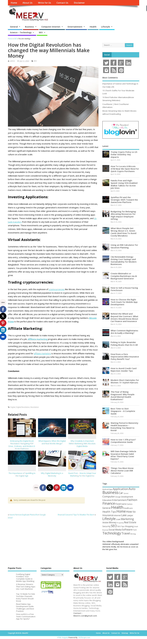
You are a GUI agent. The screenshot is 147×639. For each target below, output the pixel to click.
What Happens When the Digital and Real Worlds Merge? (52, 442)
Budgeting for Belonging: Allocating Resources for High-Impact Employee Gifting (123, 215)
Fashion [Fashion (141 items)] (132, 500)
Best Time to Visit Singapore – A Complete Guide (123, 411)
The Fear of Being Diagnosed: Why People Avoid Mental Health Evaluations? (122, 395)
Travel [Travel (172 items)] (125, 533)
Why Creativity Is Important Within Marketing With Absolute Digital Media (82, 443)
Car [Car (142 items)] (121, 493)
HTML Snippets (62, 637)
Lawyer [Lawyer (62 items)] (130, 515)
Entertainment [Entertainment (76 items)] (119, 500)
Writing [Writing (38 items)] (133, 534)
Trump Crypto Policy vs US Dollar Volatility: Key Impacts (124, 154)
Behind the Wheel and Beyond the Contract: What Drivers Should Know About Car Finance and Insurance (124, 317)
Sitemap (125, 633)
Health (93, 26)
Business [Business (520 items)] (110, 492)
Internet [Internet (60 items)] (117, 515)
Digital (12, 407)
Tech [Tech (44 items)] (135, 530)
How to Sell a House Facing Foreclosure (124, 289)
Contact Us (62, 2)
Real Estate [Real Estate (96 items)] (130, 522)
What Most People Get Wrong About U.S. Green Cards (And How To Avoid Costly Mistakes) (123, 232)
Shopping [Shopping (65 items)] (129, 526)
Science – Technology (21, 32)
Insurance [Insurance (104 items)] (107, 515)
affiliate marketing (42, 353)
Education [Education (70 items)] (107, 500)
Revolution (34, 407)
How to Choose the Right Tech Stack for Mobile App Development (124, 302)
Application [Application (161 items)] (120, 489)
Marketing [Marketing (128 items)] (127, 519)
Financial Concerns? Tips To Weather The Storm (76, 515)
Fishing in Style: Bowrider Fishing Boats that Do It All (124, 343)
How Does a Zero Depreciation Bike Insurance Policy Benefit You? (125, 356)
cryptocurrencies (57, 289)
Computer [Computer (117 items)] (108, 496)
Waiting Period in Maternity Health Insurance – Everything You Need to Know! (124, 427)
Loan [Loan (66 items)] (118, 519)
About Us (27, 2)
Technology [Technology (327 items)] (111, 533)
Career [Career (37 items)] (126, 493)
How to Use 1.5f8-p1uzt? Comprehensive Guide (123, 440)
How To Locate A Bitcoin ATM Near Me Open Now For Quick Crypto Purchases (125, 169)
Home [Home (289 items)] (121, 511)
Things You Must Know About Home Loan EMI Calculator (122, 470)
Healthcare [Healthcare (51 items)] (128, 508)
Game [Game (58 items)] (123, 504)
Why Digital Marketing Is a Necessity (52, 474)
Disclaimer (79, 2)
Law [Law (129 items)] (123, 515)
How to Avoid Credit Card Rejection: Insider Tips (123, 369)
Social (107, 55)
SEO (41, 32)
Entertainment (75, 26)
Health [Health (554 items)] (117, 507)
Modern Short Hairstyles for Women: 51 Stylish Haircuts (125, 381)
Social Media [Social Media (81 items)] (115, 529)
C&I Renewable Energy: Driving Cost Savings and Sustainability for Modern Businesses (123, 260)
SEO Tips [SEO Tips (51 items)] (121, 526)
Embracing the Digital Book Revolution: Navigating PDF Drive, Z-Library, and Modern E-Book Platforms (21, 445)
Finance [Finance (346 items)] (108, 503)
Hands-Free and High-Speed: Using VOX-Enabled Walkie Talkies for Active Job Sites (124, 184)
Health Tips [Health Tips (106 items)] (109, 511)
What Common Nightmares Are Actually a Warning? (124, 331)
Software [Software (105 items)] (127, 529)
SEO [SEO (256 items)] (114, 526)
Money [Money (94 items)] (112, 522)
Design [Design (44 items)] (118, 497)
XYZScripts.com (84, 637)
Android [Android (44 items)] (105, 489)
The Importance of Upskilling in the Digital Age (22, 474)
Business (29, 26)
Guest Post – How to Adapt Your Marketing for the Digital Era (82, 474)
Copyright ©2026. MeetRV (18, 633)
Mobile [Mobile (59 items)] (105, 522)
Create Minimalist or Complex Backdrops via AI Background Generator (124, 276)
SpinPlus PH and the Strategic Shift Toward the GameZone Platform (124, 200)
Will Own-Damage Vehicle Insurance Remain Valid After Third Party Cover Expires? (123, 455)
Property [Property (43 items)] (120, 523)
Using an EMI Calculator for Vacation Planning (124, 246)
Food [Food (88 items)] (118, 503)
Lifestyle (105, 26)
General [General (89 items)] (106, 507)
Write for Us (44, 2)
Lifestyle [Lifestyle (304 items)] (109, 518)
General (14, 26)
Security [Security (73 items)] (106, 526)
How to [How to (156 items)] (131, 511)
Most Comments (110, 77)
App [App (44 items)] (110, 489)
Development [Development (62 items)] (127, 496)
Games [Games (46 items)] (129, 504)
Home (14, 2)
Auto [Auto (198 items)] (132, 489)
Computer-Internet (50, 26)
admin (12, 61)
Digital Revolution (23, 407)
